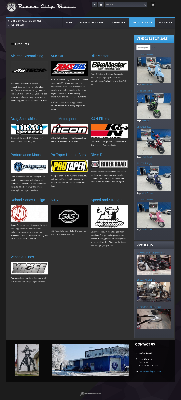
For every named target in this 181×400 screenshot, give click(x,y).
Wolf (144, 84)
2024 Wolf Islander (145, 54)
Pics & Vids (164, 22)
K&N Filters (100, 119)
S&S (54, 200)
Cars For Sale (118, 22)
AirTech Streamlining (27, 56)
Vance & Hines (22, 257)
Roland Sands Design (28, 200)
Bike (149, 121)
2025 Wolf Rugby (144, 163)
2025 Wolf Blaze (144, 127)
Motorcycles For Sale (91, 22)
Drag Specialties (23, 119)
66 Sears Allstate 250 (146, 280)
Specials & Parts (141, 22)
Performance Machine (28, 155)
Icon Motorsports (64, 119)
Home (69, 22)
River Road (99, 155)
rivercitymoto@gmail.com (150, 371)
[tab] (143, 47)
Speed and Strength (106, 200)
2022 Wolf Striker (144, 91)
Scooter (150, 84)
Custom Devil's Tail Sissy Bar (149, 307)
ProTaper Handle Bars (68, 155)
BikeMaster (99, 56)
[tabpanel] (154, 145)
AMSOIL (57, 56)
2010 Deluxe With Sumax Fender (151, 253)
